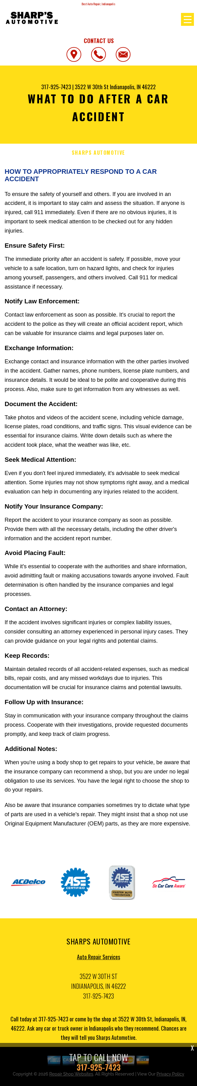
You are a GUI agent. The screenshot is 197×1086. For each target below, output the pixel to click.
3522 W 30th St (92, 87)
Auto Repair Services (98, 959)
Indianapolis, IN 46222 (133, 87)
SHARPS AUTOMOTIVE (98, 153)
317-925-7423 (56, 87)
